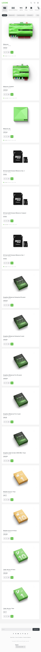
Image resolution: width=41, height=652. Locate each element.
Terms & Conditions (19, 637)
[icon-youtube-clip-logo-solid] (18, 633)
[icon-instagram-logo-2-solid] (20, 633)
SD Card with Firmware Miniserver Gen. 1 (13, 255)
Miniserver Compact (8, 86)
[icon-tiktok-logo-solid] (27, 633)
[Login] (38, 3)
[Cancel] (31, 3)
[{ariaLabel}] (11, 52)
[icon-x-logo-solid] (15, 633)
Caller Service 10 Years (9, 569)
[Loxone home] (5, 2)
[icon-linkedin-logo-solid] (25, 633)
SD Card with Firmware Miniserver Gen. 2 (14, 171)
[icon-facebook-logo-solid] (13, 633)
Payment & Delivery (27, 637)
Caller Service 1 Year (8, 608)
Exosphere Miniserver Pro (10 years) (12, 375)
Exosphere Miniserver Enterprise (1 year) (13, 336)
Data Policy (12, 637)
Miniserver (6, 44)
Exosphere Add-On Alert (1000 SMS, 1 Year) (14, 453)
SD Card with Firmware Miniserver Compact (14, 213)
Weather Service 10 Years (10, 530)
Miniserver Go (6, 128)
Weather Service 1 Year (9, 491)
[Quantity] (7, 52)
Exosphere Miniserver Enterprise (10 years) (14, 297)
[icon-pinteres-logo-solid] (22, 633)
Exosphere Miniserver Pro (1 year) (12, 414)
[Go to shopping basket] (34, 3)
